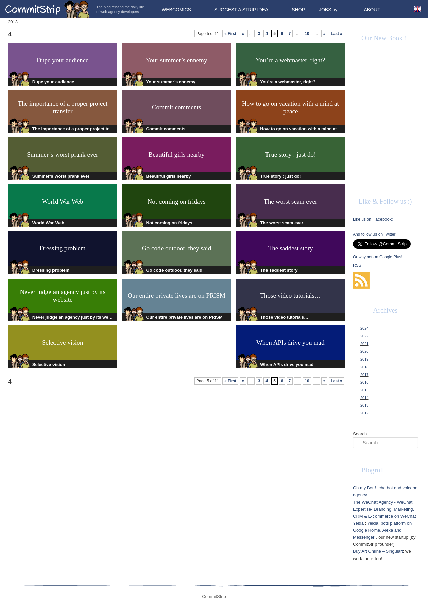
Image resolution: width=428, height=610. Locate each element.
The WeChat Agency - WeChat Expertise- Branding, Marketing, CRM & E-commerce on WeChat (384, 509)
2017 (364, 375)
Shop (298, 9)
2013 (364, 405)
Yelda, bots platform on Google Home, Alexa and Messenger (382, 530)
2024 (364, 328)
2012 (364, 413)
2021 (364, 344)
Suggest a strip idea (241, 9)
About (372, 9)
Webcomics (176, 9)
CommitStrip (47, 9)
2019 (364, 359)
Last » (336, 33)
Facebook (382, 219)
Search (360, 433)
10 (307, 33)
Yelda (358, 523)
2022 (364, 336)
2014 (364, 398)
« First (230, 33)
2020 (364, 351)
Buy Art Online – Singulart (378, 551)
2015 (364, 390)
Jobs (325, 9)
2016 (364, 382)
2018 (364, 367)
